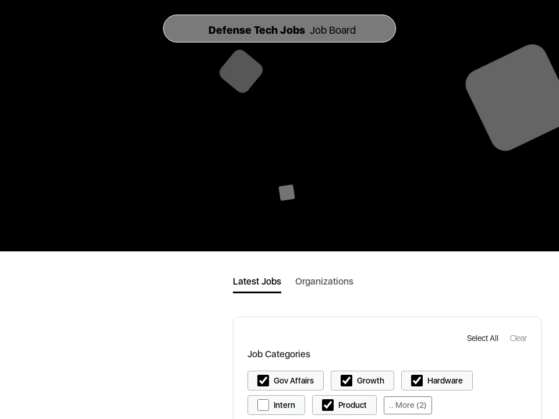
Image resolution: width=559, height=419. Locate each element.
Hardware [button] (445, 380)
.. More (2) (408, 405)
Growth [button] (370, 380)
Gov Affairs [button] (294, 380)
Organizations (324, 281)
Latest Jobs (257, 281)
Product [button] (352, 405)
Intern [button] (284, 405)
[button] (484, 337)
